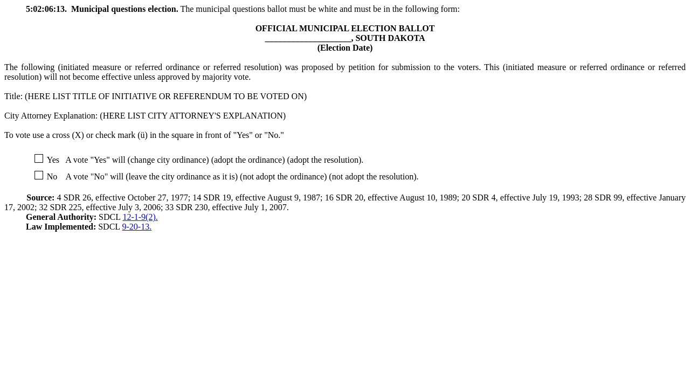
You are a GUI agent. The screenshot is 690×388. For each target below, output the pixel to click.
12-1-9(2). (139, 216)
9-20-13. (137, 226)
